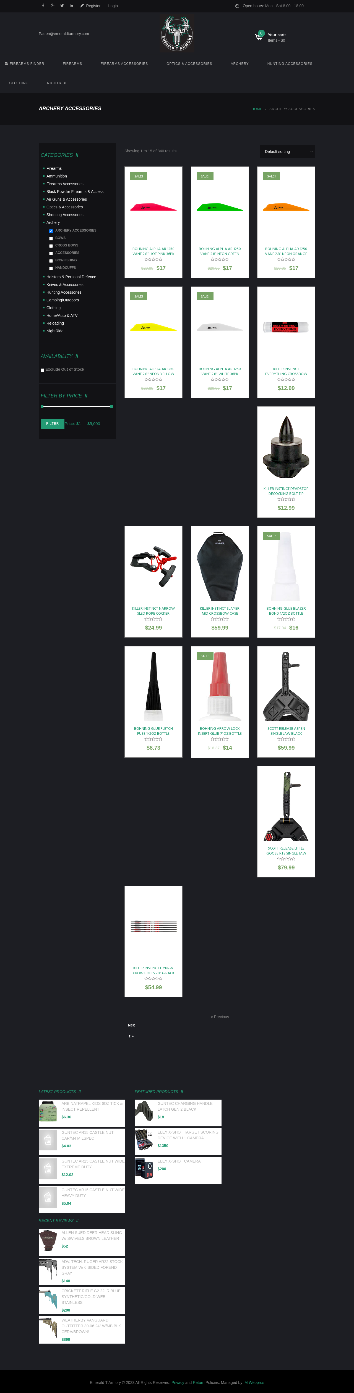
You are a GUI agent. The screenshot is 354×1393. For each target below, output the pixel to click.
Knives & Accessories (65, 284)
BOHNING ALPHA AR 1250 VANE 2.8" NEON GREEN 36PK (220, 254)
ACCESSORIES (67, 253)
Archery (240, 64)
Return (198, 1382)
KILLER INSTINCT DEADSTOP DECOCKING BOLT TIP (286, 491)
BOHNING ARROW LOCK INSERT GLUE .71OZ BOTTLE (220, 731)
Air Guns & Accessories (66, 199)
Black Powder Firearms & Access (74, 191)
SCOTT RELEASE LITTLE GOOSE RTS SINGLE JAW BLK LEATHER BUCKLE (286, 853)
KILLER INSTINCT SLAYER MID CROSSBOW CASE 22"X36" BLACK (220, 614)
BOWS (60, 238)
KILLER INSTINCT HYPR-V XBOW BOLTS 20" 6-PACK (153, 971)
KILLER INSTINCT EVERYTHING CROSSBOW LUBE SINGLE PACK (286, 374)
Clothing (18, 83)
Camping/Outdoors (62, 300)
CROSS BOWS (66, 245)
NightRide (57, 83)
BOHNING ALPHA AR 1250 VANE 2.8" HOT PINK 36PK (153, 251)
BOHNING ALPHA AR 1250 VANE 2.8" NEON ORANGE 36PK (286, 254)
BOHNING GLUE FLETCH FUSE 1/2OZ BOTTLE (153, 731)
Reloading (55, 323)
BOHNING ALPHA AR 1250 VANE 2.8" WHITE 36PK (220, 371)
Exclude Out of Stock (64, 369)
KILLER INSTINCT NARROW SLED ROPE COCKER (153, 611)
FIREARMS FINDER (24, 64)
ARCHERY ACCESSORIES (76, 230)
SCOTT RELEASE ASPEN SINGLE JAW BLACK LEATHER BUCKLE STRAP (286, 734)
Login (113, 6)
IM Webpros (253, 1382)
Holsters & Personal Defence (71, 277)
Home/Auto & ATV (62, 315)
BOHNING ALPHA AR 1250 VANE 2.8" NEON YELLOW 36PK (153, 374)
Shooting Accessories (65, 215)
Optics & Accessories (189, 64)
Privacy (177, 1382)
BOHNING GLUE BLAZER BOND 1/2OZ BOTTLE (286, 611)
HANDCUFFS (65, 268)
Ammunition (56, 176)
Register (93, 6)
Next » (131, 1027)
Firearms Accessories (124, 64)
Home (256, 109)
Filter (52, 424)
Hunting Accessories (290, 64)
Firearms (72, 64)
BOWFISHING (66, 260)
